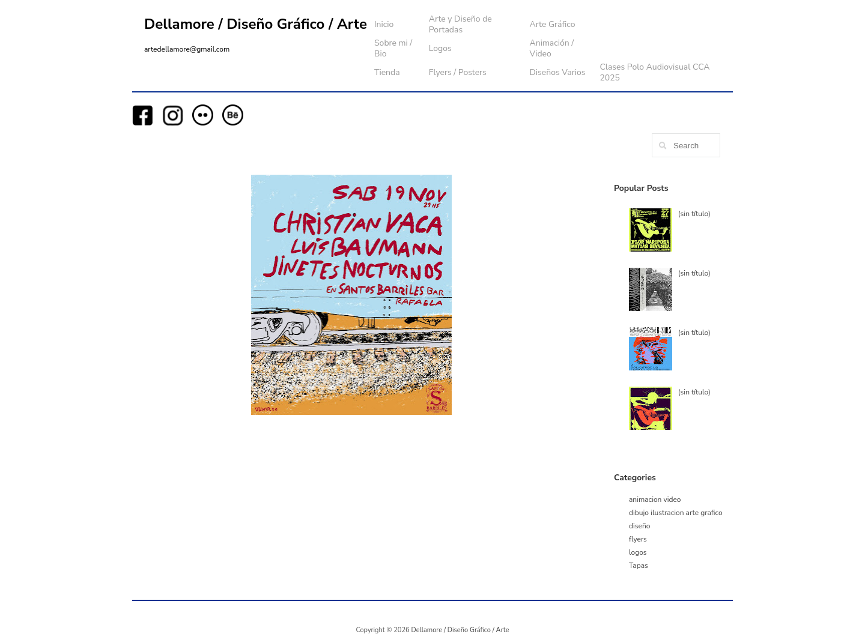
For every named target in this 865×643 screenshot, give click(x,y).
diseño (639, 526)
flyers (638, 539)
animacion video (655, 499)
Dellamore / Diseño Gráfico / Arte (255, 24)
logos (638, 552)
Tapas (638, 565)
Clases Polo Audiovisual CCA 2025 (654, 72)
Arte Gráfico (552, 24)
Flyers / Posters (458, 72)
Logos (440, 48)
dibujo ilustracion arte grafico (676, 513)
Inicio (383, 24)
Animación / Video (551, 48)
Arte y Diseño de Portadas (460, 24)
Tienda (387, 72)
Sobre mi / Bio (393, 48)
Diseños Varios (557, 72)
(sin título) (694, 214)
